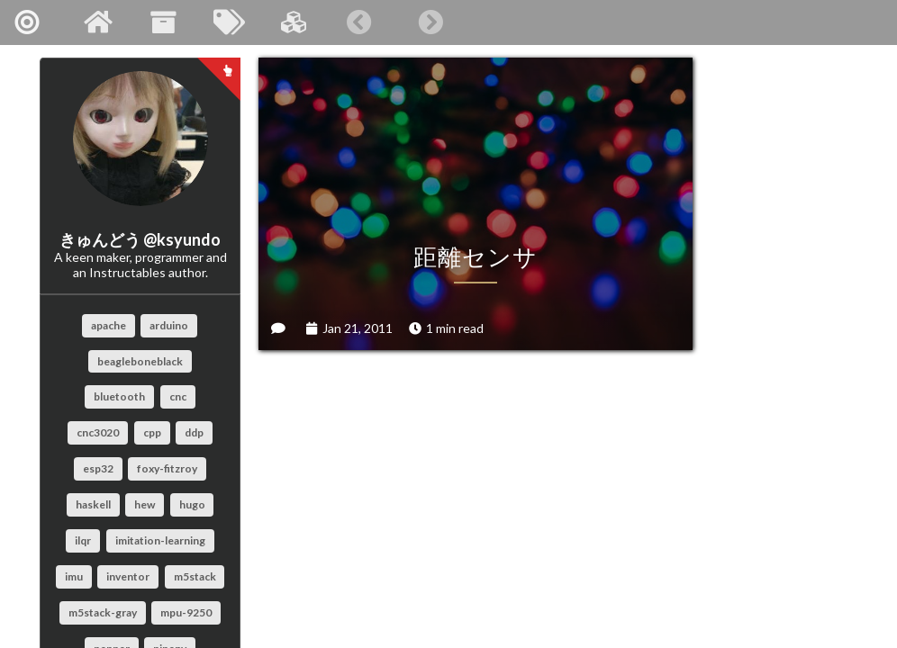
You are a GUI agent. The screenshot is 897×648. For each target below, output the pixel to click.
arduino (169, 325)
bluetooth (119, 396)
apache (108, 325)
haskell (93, 504)
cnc (177, 396)
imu (74, 576)
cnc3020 (98, 432)
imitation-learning (160, 540)
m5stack (195, 576)
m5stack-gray (102, 612)
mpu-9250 (186, 612)
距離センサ (406, 161)
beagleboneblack (140, 361)
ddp (194, 432)
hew (144, 504)
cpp (152, 432)
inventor (128, 576)
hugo (192, 504)
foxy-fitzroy (167, 468)
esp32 (98, 468)
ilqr (83, 540)
